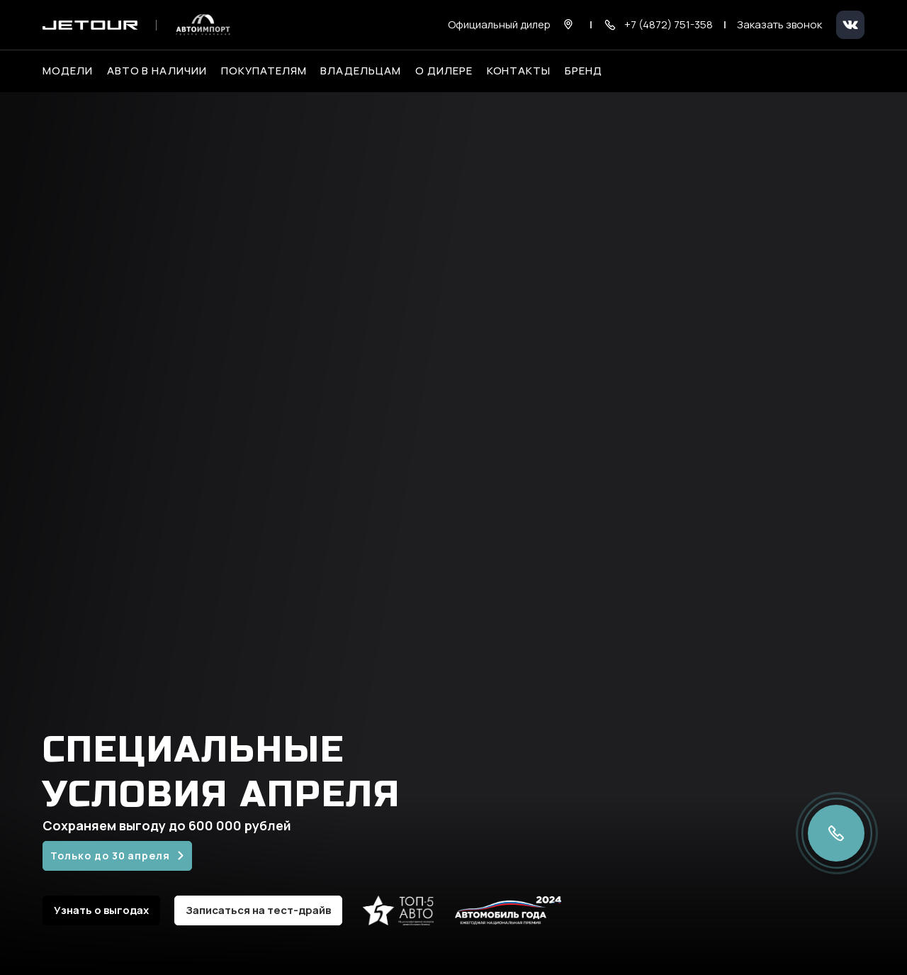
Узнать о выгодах (101, 910)
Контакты (519, 71)
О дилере (444, 71)
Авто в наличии (157, 71)
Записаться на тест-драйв (258, 910)
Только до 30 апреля (110, 855)
